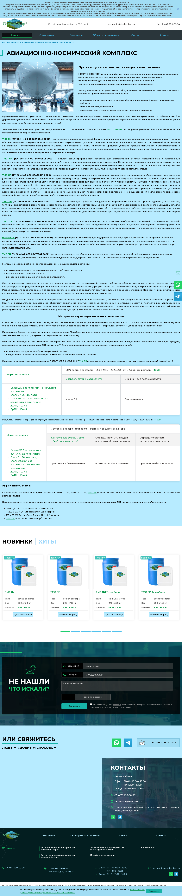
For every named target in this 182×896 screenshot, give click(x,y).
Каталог (12, 848)
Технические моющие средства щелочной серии (58, 856)
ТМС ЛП (55, 592)
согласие (117, 705)
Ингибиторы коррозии (102, 855)
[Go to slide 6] (117, 631)
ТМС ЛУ (9, 592)
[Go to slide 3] (86, 631)
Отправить (74, 706)
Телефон (70, 674)
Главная (6, 42)
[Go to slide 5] (106, 631)
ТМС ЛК (6, 139)
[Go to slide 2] (75, 631)
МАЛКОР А (8, 237)
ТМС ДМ (7, 221)
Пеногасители (147, 847)
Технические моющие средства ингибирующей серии (107, 848)
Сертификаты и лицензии (85, 835)
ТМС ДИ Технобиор (108, 592)
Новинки (17, 541)
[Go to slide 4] (96, 631)
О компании (48, 835)
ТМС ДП (7, 175)
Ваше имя (71, 666)
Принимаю (154, 891)
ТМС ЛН (7, 201)
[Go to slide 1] (65, 631)
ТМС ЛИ (6, 254)
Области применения (23, 42)
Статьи (123, 835)
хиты (47, 541)
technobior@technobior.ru (121, 24)
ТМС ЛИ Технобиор (153, 592)
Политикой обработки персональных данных (111, 707)
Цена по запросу (23, 614)
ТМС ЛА (7, 158)
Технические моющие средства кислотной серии (58, 848)
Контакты (160, 835)
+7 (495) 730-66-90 (170, 24)
